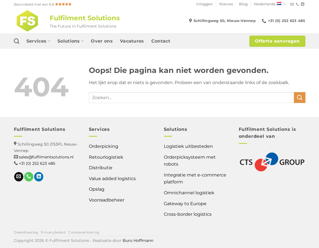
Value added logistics (112, 178)
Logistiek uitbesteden (188, 146)
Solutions (70, 41)
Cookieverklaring (83, 232)
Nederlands (270, 4)
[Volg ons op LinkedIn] (302, 4)
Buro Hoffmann (138, 240)
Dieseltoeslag (26, 232)
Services (38, 41)
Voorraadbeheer (106, 200)
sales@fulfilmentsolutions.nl (46, 156)
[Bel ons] (297, 4)
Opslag (96, 189)
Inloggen (204, 4)
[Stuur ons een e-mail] (292, 4)
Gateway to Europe (185, 203)
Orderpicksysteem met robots (190, 160)
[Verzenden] (299, 97)
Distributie (100, 167)
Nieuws (226, 4)
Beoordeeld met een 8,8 (43, 4)
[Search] (16, 41)
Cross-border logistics (188, 214)
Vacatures (132, 41)
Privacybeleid (53, 232)
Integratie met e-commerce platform (195, 178)
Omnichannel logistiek (189, 192)
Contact (160, 41)
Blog (243, 4)
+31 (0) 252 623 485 (37, 163)
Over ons (102, 41)
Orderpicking (103, 146)
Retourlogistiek (106, 157)
